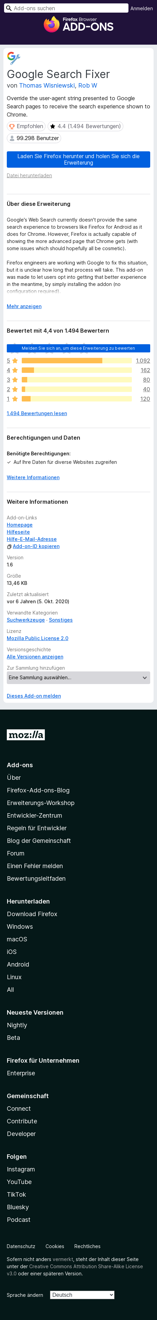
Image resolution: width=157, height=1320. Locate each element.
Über (14, 777)
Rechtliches (87, 1246)
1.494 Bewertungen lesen (37, 413)
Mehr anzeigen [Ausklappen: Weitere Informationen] (24, 306)
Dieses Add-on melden (34, 696)
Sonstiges (61, 620)
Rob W (87, 85)
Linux (14, 977)
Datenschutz (21, 1246)
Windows (20, 926)
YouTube (19, 1181)
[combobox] (66, 8)
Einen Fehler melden (35, 865)
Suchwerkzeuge (26, 620)
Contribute (22, 1121)
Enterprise (21, 1073)
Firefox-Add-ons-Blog (38, 790)
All (10, 989)
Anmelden (141, 8)
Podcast (19, 1219)
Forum (15, 853)
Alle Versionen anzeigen (35, 656)
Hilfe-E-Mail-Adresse (32, 539)
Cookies (55, 1246)
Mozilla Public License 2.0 (37, 638)
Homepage (20, 525)
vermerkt (63, 1259)
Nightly (17, 1025)
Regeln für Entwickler (37, 828)
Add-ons (20, 765)
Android (18, 964)
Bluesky (18, 1207)
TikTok (16, 1194)
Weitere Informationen (33, 477)
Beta (13, 1037)
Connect (19, 1108)
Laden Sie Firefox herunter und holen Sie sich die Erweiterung (78, 159)
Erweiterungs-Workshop (40, 802)
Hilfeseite (18, 532)
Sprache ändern (25, 1295)
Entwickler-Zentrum (34, 815)
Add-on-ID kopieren (33, 546)
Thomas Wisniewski (47, 85)
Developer (21, 1133)
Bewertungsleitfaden (36, 878)
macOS (17, 939)
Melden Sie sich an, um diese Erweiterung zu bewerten (78, 348)
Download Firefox (32, 913)
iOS (12, 951)
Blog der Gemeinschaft (39, 840)
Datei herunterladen (29, 175)
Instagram (21, 1169)
